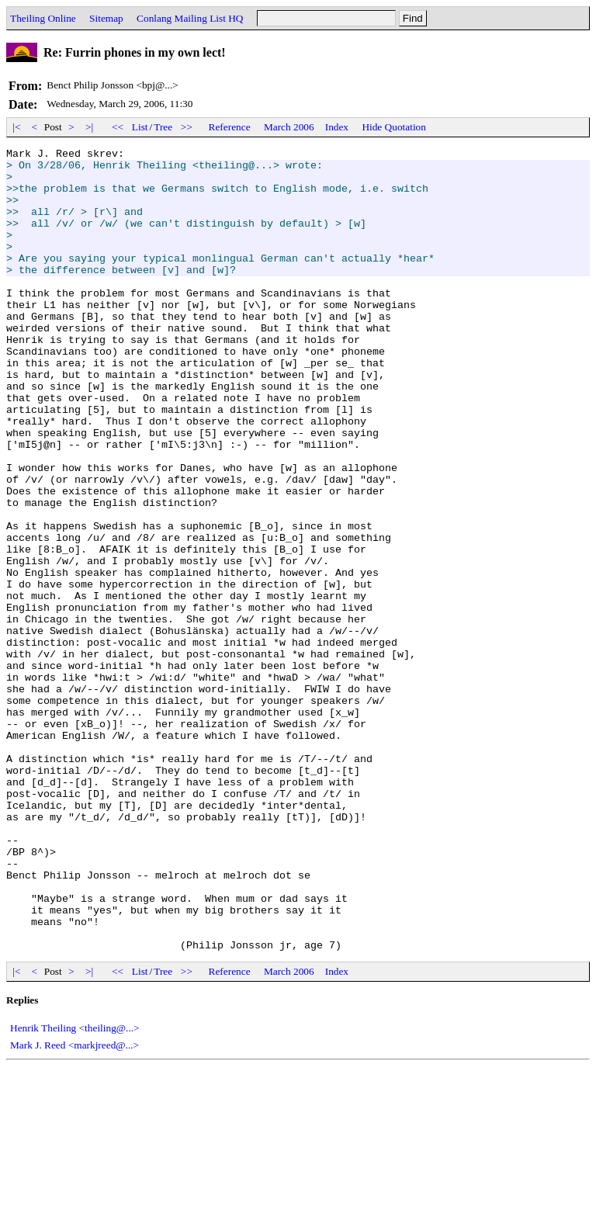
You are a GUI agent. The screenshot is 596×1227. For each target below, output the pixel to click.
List (140, 127)
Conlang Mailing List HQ (190, 18)
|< (16, 127)
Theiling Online (43, 18)
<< (117, 127)
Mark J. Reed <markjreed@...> (74, 1205)
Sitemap (106, 18)
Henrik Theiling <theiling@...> (75, 1188)
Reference (230, 127)
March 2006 (289, 127)
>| (89, 127)
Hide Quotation (394, 127)
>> (187, 127)
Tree (163, 127)
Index (336, 127)
